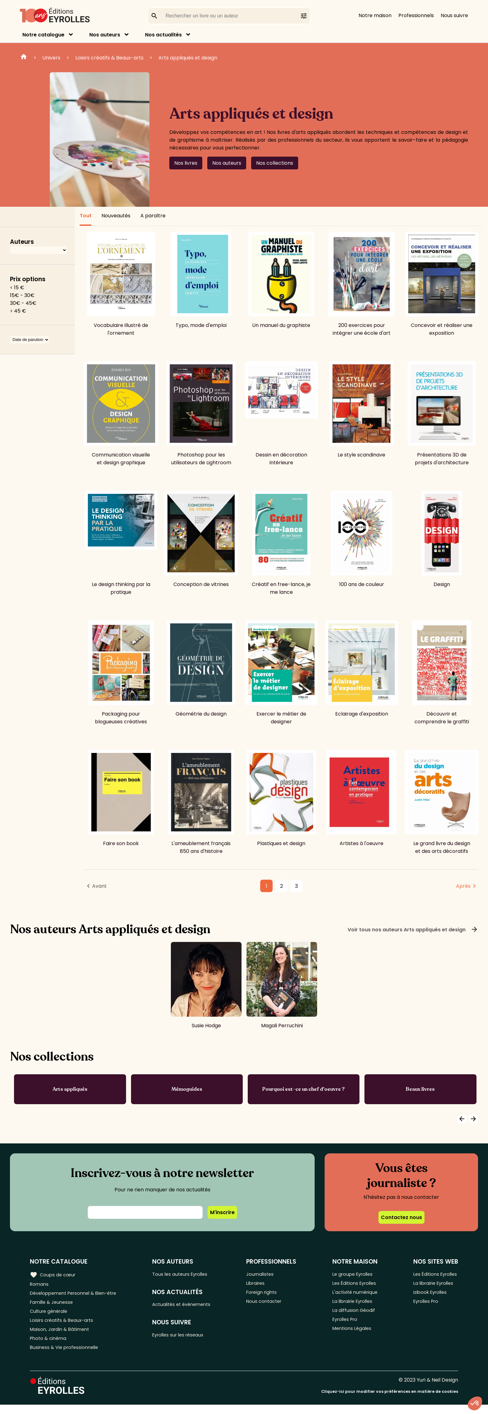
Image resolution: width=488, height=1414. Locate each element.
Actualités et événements (188, 1305)
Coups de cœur (53, 1274)
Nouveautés (115, 215)
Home (23, 57)
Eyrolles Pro (345, 1325)
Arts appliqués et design (187, 57)
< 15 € (17, 287)
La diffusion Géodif (353, 1315)
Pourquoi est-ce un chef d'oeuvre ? (303, 1089)
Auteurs (22, 242)
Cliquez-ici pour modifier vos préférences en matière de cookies (389, 1400)
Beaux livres (420, 1089)
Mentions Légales (352, 1335)
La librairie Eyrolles (353, 1304)
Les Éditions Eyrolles (355, 1284)
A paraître (153, 215)
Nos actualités (163, 34)
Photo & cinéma (49, 1346)
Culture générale (50, 1315)
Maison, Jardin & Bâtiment (61, 1335)
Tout (86, 215)
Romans (40, 1284)
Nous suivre (454, 15)
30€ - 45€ (23, 303)
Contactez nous (401, 1217)
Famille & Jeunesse (53, 1304)
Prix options (27, 279)
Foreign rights (267, 1294)
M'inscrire (222, 1212)
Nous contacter (270, 1304)
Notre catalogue (43, 34)
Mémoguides (186, 1089)
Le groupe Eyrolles (353, 1274)
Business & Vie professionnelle (66, 1356)
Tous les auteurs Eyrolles (186, 1274)
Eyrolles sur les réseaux (185, 1337)
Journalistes (265, 1274)
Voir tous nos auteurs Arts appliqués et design (413, 929)
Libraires (261, 1284)
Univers (51, 57)
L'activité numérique (355, 1294)
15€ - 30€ (22, 295)
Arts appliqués (70, 1089)
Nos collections (274, 163)
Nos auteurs (104, 34)
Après (463, 886)
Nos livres (185, 163)
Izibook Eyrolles (429, 1294)
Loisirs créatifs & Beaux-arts (109, 57)
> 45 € (18, 310)
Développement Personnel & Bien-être (78, 1294)
